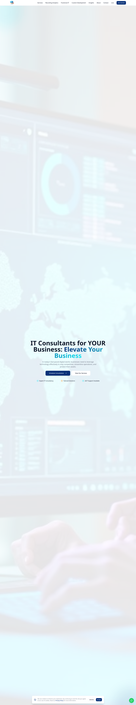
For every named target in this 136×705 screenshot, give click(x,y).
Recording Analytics (51, 3)
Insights (91, 3)
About (99, 3)
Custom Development (79, 3)
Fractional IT (65, 3)
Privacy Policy (59, 700)
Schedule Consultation (58, 373)
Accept (99, 699)
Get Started (121, 3)
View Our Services (81, 373)
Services (40, 3)
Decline (91, 699)
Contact (105, 3)
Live (112, 3)
